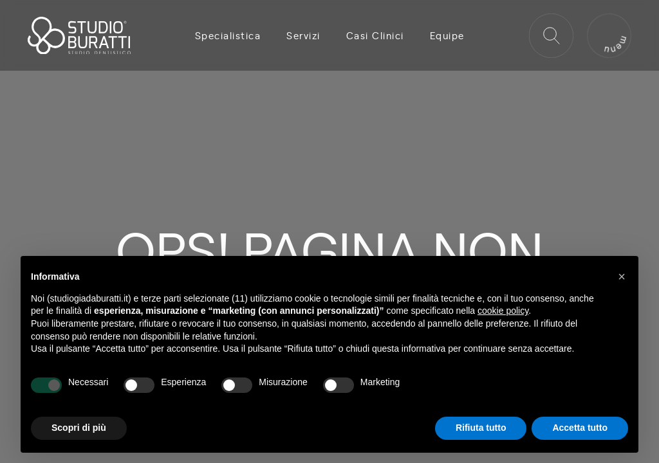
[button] (621, 276)
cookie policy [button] (503, 310)
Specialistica (228, 36)
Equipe (447, 36)
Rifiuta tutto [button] (481, 427)
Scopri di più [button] (78, 427)
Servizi (303, 36)
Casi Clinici (375, 36)
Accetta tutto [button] (580, 427)
